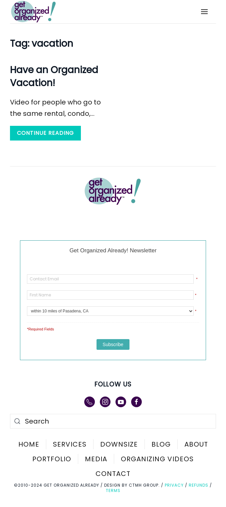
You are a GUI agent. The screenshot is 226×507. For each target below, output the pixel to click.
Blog (161, 444)
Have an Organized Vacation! (54, 76)
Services (70, 444)
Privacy (174, 485)
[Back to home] (38, 11)
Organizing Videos (157, 459)
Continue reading (45, 133)
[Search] (113, 421)
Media (96, 459)
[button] (204, 11)
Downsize (119, 444)
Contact (113, 473)
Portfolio (51, 459)
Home (28, 444)
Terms (113, 490)
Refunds (198, 485)
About (196, 444)
